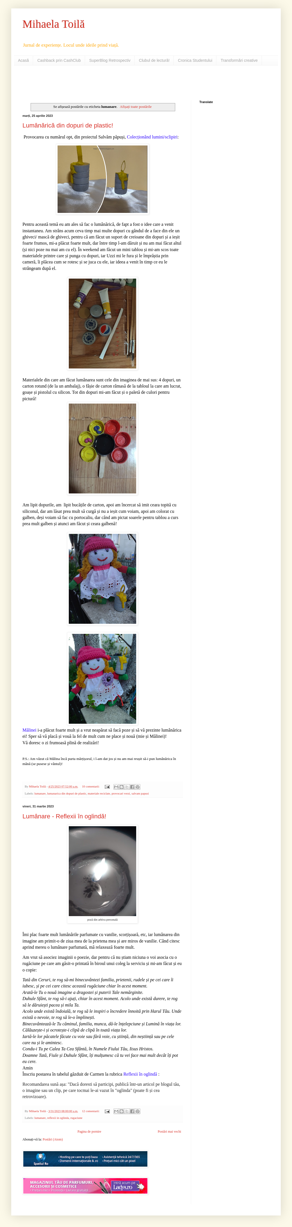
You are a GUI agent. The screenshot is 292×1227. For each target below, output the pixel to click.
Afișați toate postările (136, 106)
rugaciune (76, 1117)
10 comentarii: (91, 786)
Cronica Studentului (195, 60)
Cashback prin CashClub (59, 60)
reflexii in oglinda (58, 1117)
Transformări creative (239, 60)
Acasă (23, 60)
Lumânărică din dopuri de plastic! (67, 125)
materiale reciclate (99, 793)
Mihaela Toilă (53, 24)
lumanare (39, 793)
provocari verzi (120, 793)
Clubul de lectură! (154, 60)
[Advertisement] (88, 82)
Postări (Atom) (53, 1139)
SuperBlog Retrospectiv (110, 60)
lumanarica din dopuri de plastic (66, 793)
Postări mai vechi (169, 1131)
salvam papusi (140, 793)
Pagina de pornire (89, 1131)
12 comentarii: (91, 1111)
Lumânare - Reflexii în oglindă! (64, 816)
